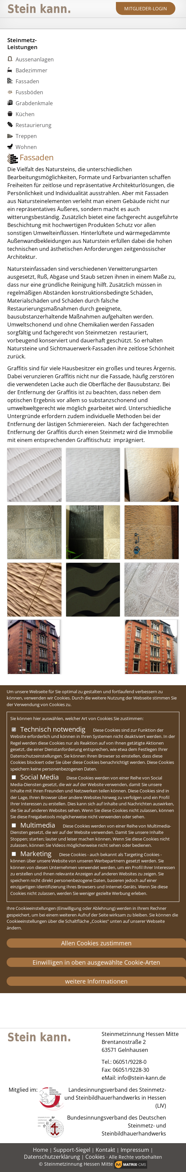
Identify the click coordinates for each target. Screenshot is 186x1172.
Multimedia (37, 825)
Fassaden (27, 81)
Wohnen (26, 147)
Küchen (25, 114)
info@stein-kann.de (142, 1077)
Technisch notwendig (52, 729)
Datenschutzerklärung (52, 1156)
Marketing (35, 853)
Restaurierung (33, 125)
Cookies (95, 1156)
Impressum (135, 1149)
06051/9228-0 (129, 1061)
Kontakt (105, 1149)
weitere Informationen (96, 981)
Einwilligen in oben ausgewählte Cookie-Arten (96, 962)
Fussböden (29, 92)
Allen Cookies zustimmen (96, 943)
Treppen (26, 136)
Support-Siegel (71, 1149)
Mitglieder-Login (145, 8)
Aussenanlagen (35, 59)
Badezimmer (31, 70)
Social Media (39, 776)
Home (40, 1149)
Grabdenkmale (34, 103)
